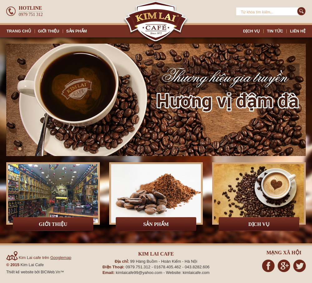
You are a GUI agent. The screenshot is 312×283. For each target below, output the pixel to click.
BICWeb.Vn (50, 272)
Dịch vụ (259, 224)
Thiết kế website (20, 272)
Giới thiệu (53, 224)
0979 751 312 (31, 14)
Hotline (30, 8)
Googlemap (60, 257)
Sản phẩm (156, 224)
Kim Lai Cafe (32, 264)
